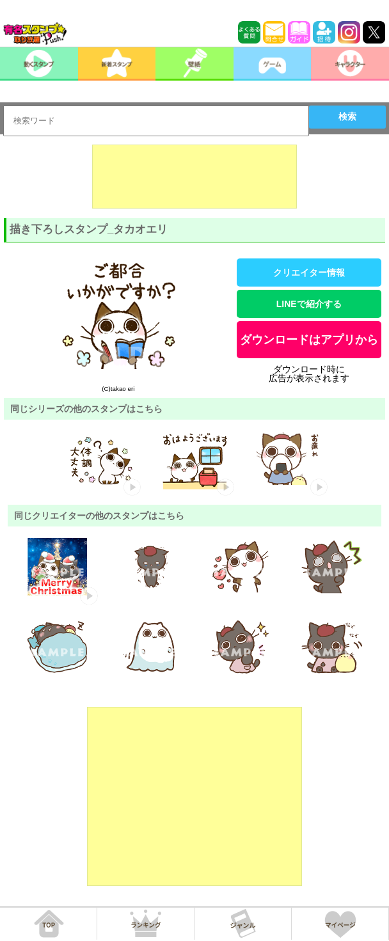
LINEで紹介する (309, 304)
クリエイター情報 (309, 272)
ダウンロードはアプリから (309, 339)
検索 (347, 116)
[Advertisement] (194, 177)
